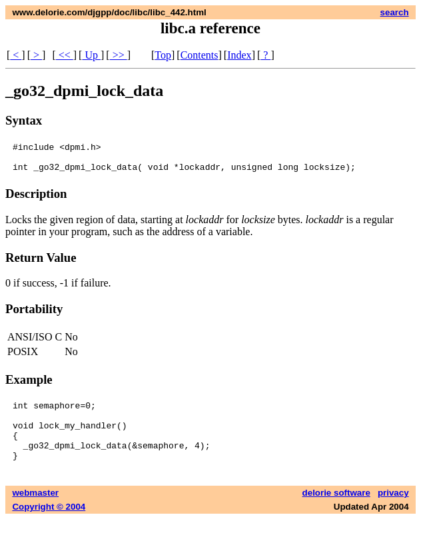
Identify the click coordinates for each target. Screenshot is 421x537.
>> (118, 55)
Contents (199, 55)
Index (239, 55)
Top (163, 55)
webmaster (35, 511)
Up (91, 55)
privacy (393, 511)
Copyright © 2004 (48, 525)
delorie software (336, 511)
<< (64, 55)
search (394, 12)
